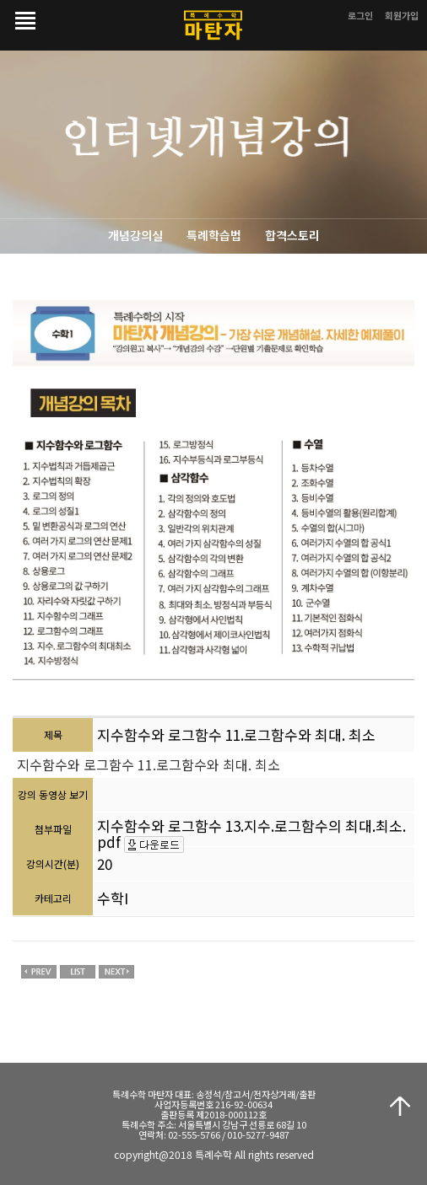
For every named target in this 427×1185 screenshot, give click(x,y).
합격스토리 (292, 235)
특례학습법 (213, 235)
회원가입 (402, 15)
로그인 (360, 15)
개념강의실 (135, 235)
